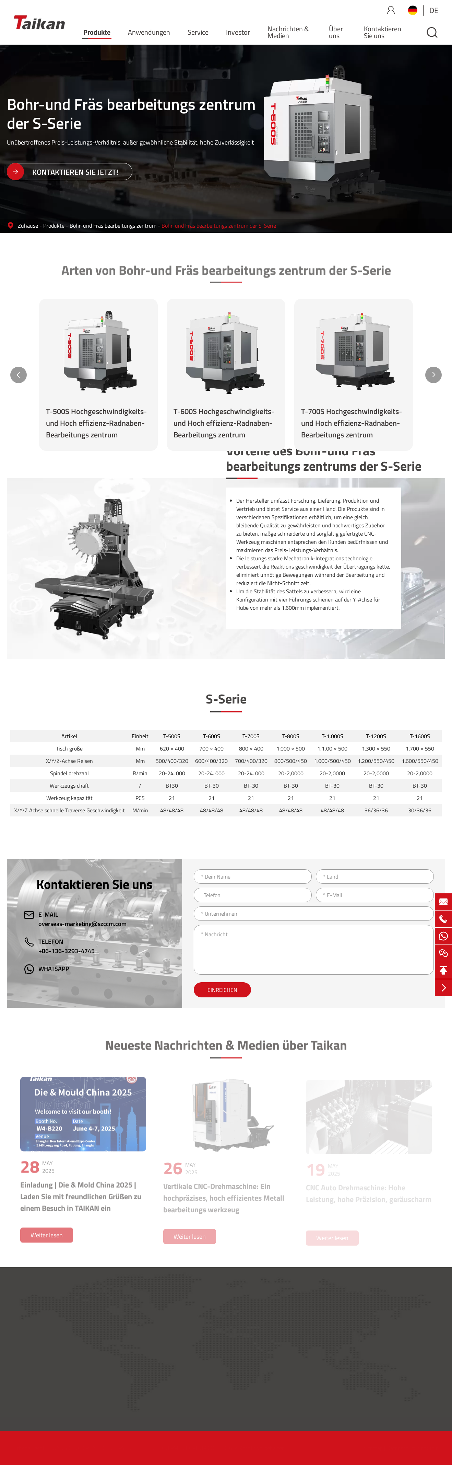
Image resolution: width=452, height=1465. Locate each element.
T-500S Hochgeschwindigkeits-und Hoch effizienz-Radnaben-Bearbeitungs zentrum (96, 422)
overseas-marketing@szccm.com (82, 923)
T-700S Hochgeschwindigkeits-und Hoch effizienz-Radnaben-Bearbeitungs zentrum (351, 422)
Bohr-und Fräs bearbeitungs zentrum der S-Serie (219, 225)
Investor (238, 32)
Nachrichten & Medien (288, 32)
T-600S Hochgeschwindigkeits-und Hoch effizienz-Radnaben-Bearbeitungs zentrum (224, 422)
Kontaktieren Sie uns (382, 32)
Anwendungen (149, 32)
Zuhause (28, 225)
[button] (18, 375)
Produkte (96, 32)
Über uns (336, 32)
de (433, 10)
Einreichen (222, 990)
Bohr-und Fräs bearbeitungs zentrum (113, 225)
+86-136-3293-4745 (66, 950)
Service (198, 32)
